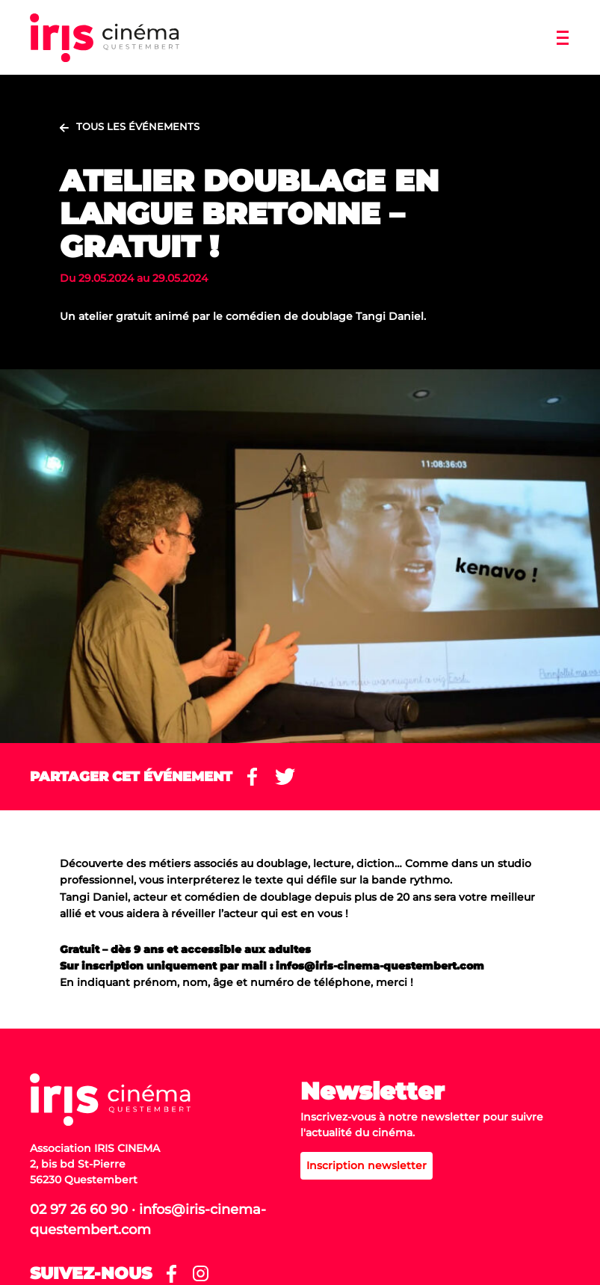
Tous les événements (138, 126)
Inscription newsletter (366, 1165)
